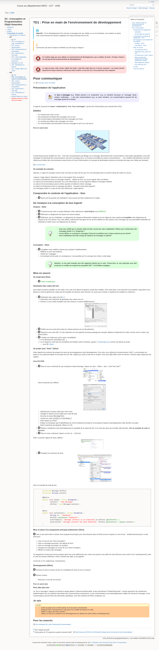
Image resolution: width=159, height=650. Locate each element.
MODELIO (10, 27)
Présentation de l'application (142, 30)
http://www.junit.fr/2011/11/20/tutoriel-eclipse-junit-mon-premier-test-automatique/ (104, 632)
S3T (14, 39)
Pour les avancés (138, 69)
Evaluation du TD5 (17, 63)
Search (153, 5)
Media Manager (143, 8)
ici (63, 297)
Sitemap (151, 8)
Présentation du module (15, 33)
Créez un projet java (48, 281)
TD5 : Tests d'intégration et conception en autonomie (18, 59)
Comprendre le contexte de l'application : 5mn (141, 37)
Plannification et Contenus (17, 35)
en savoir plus (40, 165)
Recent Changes (132, 8)
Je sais (135, 67)
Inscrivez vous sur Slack (46, 83)
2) (119, 366)
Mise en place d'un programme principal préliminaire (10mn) (141, 59)
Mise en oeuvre (138, 47)
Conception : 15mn (140, 45)
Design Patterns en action (19, 96)
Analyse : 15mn (139, 43)
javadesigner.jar (104, 342)
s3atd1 (12, 13)
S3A (14, 75)
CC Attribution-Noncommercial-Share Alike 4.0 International (108, 642)
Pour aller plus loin (140, 64)
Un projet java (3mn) (141, 49)
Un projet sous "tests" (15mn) (144, 55)
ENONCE (138, 32)
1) (92, 265)
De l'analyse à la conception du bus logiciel (143, 40)
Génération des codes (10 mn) (143, 52)
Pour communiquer (138, 28)
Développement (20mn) (142, 62)
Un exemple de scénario (142, 34)
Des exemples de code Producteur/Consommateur (53, 624)
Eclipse (9, 31)
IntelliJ (9, 29)
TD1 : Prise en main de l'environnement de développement (139, 24)
